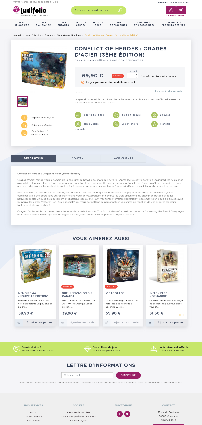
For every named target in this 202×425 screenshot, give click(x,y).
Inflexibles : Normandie (159, 295)
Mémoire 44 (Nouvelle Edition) (33, 295)
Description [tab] (33, 158)
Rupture (117, 76)
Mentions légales (79, 420)
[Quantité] (132, 75)
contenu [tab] (79, 158)
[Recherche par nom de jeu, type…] (98, 10)
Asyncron (89, 60)
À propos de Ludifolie (78, 412)
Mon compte (33, 420)
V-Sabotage (115, 293)
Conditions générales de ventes (79, 416)
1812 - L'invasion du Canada (77, 295)
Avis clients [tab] (123, 158)
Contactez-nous (33, 416)
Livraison (33, 412)
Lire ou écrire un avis (168, 91)
